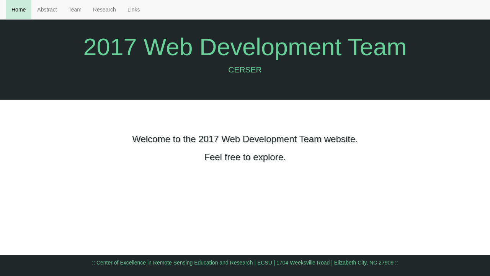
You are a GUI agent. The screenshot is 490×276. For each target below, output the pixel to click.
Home (18, 10)
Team (75, 10)
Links (133, 10)
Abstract (47, 10)
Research (104, 10)
